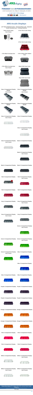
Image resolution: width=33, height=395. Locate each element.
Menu (2, 18)
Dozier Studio (17, 388)
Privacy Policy (4, 386)
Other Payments (23, 15)
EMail (22, 13)
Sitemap (9, 386)
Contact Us (16, 387)
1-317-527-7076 (14, 13)
